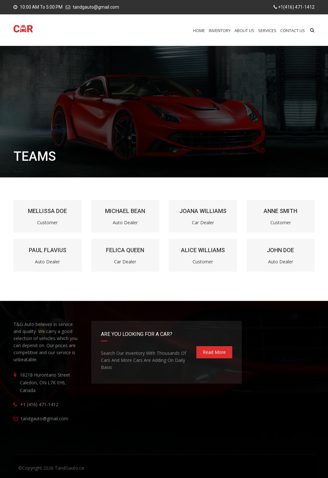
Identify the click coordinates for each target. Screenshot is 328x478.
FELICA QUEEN (125, 250)
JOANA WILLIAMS (202, 211)
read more (214, 352)
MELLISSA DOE (47, 211)
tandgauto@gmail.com (96, 7)
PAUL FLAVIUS (47, 250)
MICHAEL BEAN (125, 211)
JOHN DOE (280, 250)
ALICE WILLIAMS (203, 250)
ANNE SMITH (280, 211)
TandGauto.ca (69, 468)
